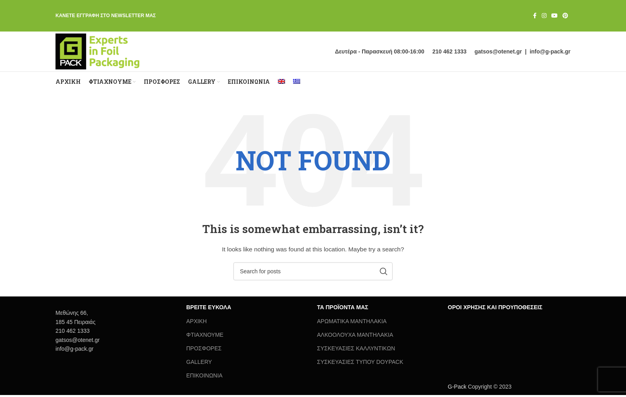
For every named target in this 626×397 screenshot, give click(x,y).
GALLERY (199, 364)
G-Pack (457, 388)
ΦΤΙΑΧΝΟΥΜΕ (205, 337)
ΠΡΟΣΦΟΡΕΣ (204, 350)
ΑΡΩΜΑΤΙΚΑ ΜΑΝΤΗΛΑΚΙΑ (351, 323)
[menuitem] (281, 83)
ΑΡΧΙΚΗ (196, 323)
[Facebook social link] (534, 16)
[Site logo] (99, 52)
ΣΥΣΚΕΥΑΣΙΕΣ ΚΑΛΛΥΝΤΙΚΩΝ (356, 350)
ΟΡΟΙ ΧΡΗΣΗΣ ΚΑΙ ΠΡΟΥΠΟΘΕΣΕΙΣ (495, 309)
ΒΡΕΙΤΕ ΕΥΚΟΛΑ (209, 309)
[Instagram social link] (544, 16)
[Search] (313, 273)
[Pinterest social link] (565, 16)
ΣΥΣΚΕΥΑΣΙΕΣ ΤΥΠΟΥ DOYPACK (360, 364)
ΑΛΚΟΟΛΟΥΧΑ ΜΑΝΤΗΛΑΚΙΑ (355, 337)
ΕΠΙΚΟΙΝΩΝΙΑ (204, 377)
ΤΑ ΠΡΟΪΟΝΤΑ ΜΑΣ (342, 309)
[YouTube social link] (554, 16)
